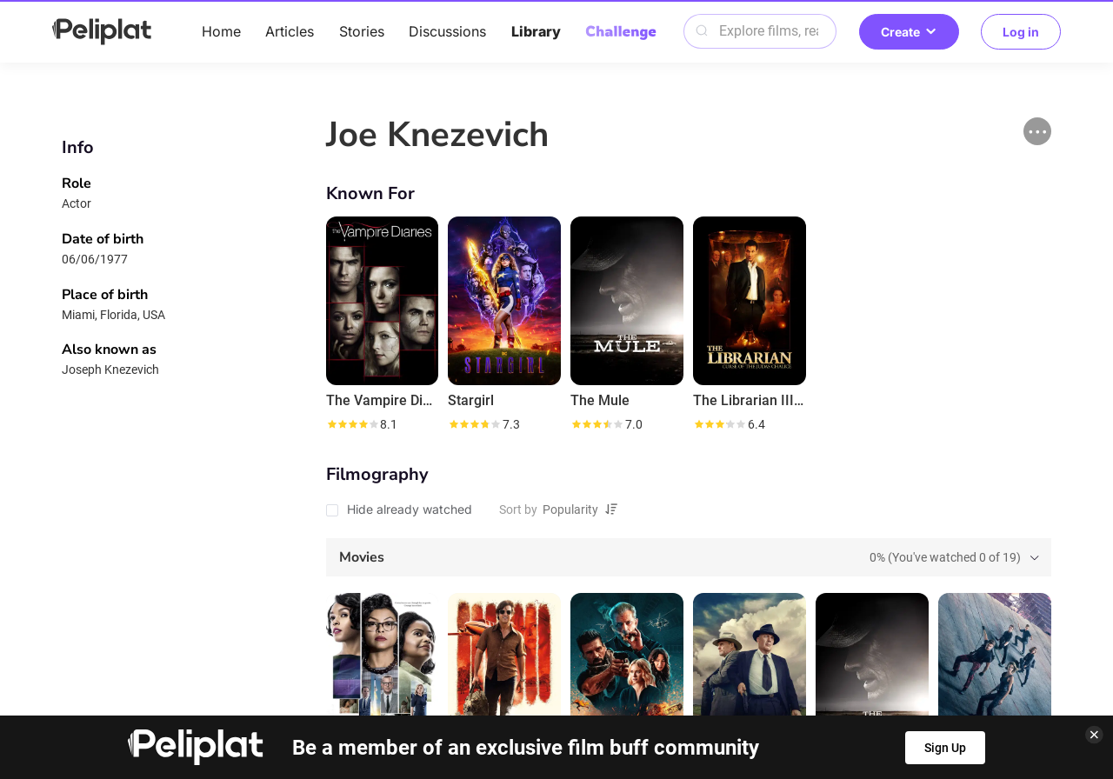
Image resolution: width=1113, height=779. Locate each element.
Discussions (447, 31)
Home (221, 31)
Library (536, 31)
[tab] (688, 557)
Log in (1021, 31)
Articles (289, 31)
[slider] (352, 424)
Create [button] (909, 31)
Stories (361, 31)
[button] (1037, 131)
